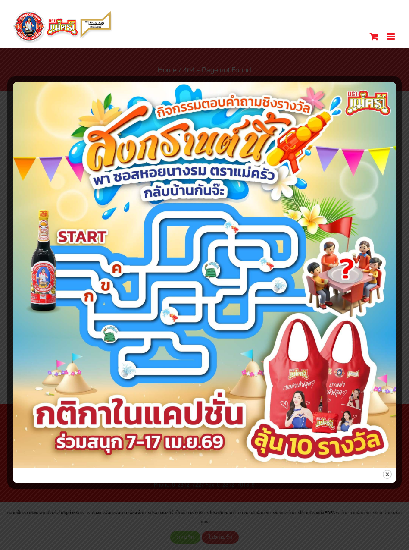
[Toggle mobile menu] (391, 36)
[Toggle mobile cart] (374, 36)
